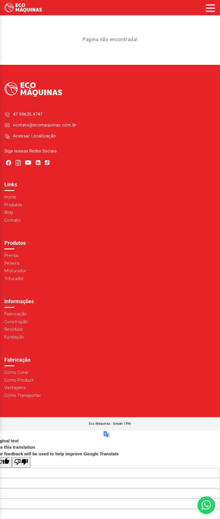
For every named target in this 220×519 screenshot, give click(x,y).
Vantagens (15, 387)
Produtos (13, 204)
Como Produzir (19, 380)
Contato (12, 220)
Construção (16, 321)
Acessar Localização (34, 136)
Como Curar (16, 372)
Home (10, 197)
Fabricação (15, 313)
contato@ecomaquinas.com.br (44, 125)
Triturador (14, 278)
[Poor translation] (21, 462)
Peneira (11, 263)
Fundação (14, 337)
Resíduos (13, 329)
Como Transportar (22, 395)
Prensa (11, 255)
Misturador (15, 270)
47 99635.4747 (28, 114)
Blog (8, 212)
